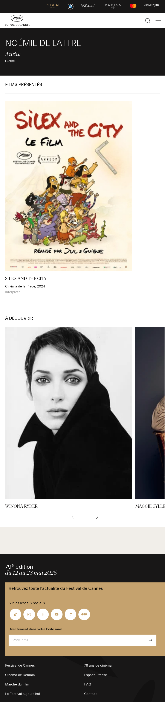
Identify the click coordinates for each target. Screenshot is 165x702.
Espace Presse (95, 675)
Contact (90, 694)
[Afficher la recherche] (147, 20)
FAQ (87, 684)
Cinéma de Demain (20, 675)
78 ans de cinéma (98, 665)
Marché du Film (17, 684)
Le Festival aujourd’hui (22, 694)
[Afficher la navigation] (158, 20)
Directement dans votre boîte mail (35, 629)
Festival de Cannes (20, 665)
